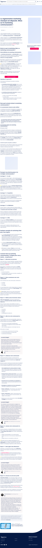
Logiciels (16, 540)
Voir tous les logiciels (34, 48)
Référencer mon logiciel (11, 76)
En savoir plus (8, 519)
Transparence (3, 540)
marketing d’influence (5, 452)
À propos (16, 538)
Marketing (3, 4)
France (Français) (35, 544)
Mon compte (30, 538)
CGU (1, 542)
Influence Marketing (8, 4)
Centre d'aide (31, 540)
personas (7, 264)
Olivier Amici (14, 44)
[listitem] (11, 504)
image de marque (16, 486)
